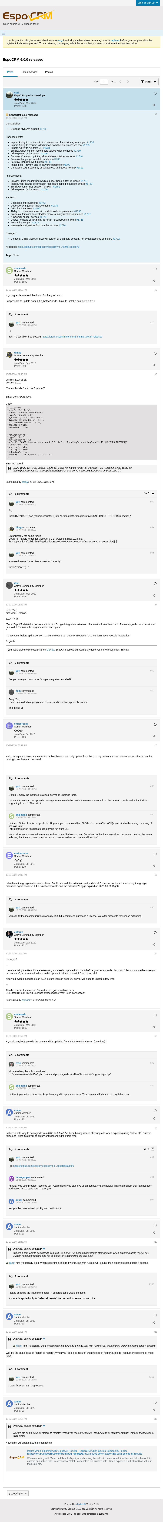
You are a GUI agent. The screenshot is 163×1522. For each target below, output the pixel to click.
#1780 (88, 183)
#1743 (42, 202)
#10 (155, 1242)
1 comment (21, 314)
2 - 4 (147, 1148)
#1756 (44, 153)
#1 (156, 114)
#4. (152, 671)
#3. (152, 502)
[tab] (10, 72)
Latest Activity (29, 72)
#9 (156, 1127)
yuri (13, 1262)
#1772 (116, 238)
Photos (49, 72)
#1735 (86, 145)
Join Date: (19, 103)
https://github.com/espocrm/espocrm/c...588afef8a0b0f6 (43, 1165)
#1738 (77, 211)
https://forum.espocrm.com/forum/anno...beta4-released (72, 336)
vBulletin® (81, 1504)
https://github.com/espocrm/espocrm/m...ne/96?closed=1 (48, 246)
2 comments (22, 662)
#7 (156, 953)
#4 (156, 605)
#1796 (47, 162)
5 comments (22, 493)
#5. (152, 786)
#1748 (79, 156)
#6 (156, 875)
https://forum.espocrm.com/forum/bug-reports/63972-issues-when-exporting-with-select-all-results (84, 1453)
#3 (156, 374)
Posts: (17, 106)
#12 (155, 1419)
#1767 (87, 214)
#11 (155, 1332)
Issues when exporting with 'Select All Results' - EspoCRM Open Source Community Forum (77, 1450)
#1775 (43, 128)
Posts (10, 72)
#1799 (66, 164)
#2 (156, 290)
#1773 (35, 222)
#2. (152, 322)
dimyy (25, 481)
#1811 (79, 167)
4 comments (22, 1149)
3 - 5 (147, 493)
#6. (152, 907)
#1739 (54, 205)
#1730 (77, 150)
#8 (156, 1036)
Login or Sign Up (148, 3)
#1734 (46, 147)
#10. (151, 1284)
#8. (152, 1063)
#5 (156, 745)
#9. (152, 1157)
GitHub (50, 649)
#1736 (90, 142)
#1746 (79, 219)
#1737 (84, 181)
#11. (151, 1377)
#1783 (56, 159)
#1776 (62, 225)
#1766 (36, 208)
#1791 (56, 186)
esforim (26, 1000)
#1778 (42, 216)
